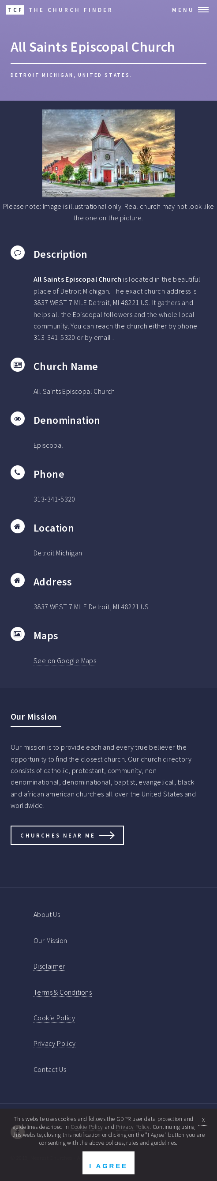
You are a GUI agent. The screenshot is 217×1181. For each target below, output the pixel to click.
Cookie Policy (54, 1017)
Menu (183, 9)
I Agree (108, 1166)
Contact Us (50, 1069)
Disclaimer (49, 966)
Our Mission (50, 940)
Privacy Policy (55, 1043)
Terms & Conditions (63, 992)
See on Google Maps (65, 660)
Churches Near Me (57, 835)
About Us (47, 914)
